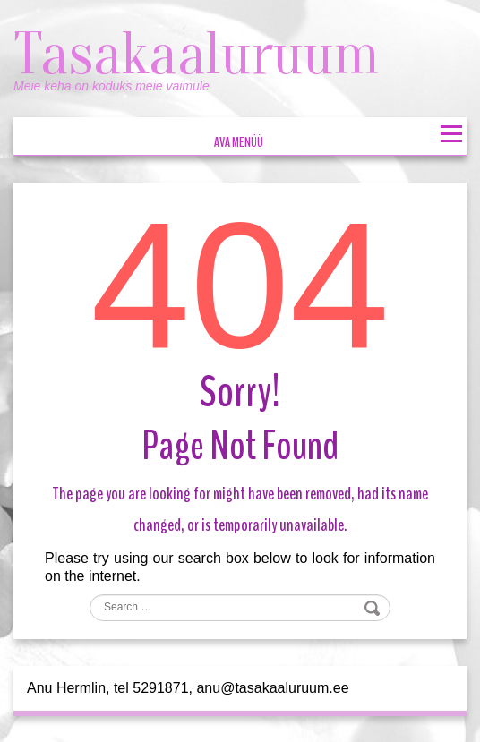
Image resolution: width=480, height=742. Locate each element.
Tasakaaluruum (202, 53)
